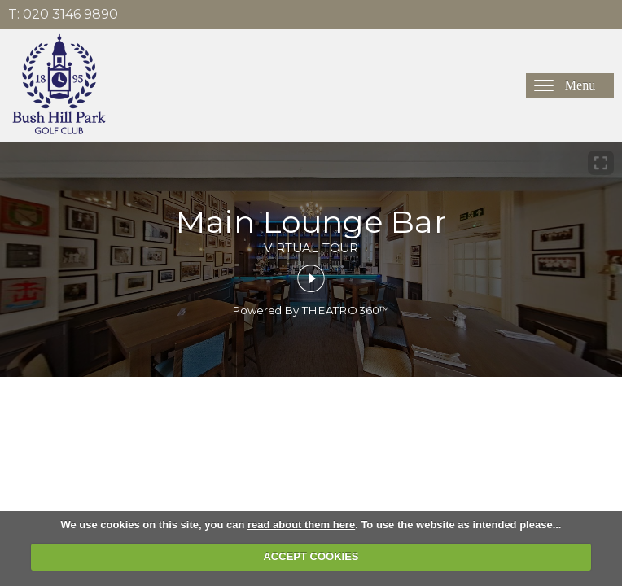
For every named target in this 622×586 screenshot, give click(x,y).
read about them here (301, 524)
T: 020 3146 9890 (63, 14)
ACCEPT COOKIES (310, 556)
